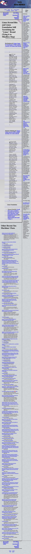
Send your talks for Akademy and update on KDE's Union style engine (10, 423)
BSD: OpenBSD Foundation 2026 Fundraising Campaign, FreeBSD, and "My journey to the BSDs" (10, 469)
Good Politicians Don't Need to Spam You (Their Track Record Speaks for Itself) (9, 525)
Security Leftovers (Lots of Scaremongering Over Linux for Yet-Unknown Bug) (9, 250)
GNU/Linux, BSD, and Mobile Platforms (9, 252)
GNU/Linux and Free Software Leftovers (9, 293)
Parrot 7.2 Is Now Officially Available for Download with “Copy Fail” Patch (26, 45)
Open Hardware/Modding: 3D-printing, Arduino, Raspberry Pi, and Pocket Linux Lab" (10, 443)
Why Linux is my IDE (5, 290)
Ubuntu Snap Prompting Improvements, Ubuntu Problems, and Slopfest (9, 464)
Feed (16, 10)
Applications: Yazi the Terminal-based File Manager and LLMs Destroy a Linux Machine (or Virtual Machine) (10, 460)
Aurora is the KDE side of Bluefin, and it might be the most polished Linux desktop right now (10, 277)
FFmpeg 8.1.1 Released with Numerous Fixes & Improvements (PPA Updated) (10, 296)
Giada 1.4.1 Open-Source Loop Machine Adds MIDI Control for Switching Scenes (26, 99)
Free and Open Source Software (8, 303)
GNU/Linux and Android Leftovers (8, 438)
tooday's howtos (5, 373)
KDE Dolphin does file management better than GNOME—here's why (9, 272)
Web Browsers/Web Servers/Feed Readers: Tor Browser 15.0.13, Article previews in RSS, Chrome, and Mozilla (10, 426)
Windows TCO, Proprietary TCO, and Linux (9, 514)
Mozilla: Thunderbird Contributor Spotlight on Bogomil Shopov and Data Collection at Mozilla (10, 350)
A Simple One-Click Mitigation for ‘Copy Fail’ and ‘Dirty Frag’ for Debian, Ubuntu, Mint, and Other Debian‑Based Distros (10, 412)
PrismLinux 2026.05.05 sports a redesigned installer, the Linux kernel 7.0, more (10, 381)
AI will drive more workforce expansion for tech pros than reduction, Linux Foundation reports (14, 212)
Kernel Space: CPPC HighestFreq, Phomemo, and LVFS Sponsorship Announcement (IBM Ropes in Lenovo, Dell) (10, 483)
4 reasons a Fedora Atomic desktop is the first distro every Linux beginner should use (10, 533)
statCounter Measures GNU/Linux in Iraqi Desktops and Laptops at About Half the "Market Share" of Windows (9, 517)
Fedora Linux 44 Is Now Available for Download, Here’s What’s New (8, 234)
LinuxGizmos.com (27, 212)
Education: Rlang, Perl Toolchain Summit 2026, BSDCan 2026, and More (9, 434)
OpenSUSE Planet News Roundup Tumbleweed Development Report (8, 363)
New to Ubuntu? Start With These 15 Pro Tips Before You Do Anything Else (10, 529)
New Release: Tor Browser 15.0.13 (26, 203)
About (9, 9)
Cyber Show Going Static (6, 408)
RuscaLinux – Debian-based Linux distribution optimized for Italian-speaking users (10, 387)
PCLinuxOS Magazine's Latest (6, 14)
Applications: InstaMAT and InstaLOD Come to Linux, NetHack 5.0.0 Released (10, 487)
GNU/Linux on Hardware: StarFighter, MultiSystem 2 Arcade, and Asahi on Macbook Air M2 (10, 473)
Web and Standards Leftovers (7, 244)
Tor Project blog (26, 200)
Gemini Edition (16, 9)
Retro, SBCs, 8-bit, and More (7, 257)
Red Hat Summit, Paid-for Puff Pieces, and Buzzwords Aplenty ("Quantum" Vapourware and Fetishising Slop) (10, 451)
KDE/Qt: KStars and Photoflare (7, 440)
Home (5, 9)
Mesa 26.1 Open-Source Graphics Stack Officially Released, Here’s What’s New (9, 500)
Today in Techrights (5, 317)
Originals (8, 10)
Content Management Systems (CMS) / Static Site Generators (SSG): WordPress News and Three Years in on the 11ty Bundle (10, 354)
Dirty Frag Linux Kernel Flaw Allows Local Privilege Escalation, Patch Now (26, 178)
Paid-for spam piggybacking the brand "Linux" (13, 218)
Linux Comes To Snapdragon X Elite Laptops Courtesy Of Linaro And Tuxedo (13, 45)
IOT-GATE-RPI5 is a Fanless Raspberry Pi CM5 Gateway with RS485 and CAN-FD (26, 217)
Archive (12, 10)
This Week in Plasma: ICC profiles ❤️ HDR (9, 391)
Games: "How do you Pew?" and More (9, 378)
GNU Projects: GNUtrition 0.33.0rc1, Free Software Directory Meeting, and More (9, 357)
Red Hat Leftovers (5, 365)
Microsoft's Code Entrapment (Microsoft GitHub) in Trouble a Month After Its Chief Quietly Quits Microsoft (9, 300)
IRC (12, 9)
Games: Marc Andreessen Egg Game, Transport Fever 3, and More (9, 512)
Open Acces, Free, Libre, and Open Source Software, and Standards (9, 420)
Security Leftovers (5, 341)
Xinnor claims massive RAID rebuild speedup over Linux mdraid (12, 132)
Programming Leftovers (6, 247)
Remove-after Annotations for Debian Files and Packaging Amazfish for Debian (10, 255)
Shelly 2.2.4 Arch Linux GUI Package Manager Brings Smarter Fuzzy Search (26, 19)
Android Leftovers (5, 268)
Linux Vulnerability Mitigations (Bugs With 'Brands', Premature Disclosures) (9, 376)
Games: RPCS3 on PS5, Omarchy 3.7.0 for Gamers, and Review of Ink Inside (9, 490)
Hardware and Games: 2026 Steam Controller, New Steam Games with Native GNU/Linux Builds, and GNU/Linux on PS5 (10, 479)
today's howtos (4, 266)
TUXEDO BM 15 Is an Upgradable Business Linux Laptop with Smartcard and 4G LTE (26, 152)
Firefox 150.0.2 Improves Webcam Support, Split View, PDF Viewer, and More (26, 71)
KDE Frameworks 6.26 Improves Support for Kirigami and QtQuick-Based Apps (26, 124)
